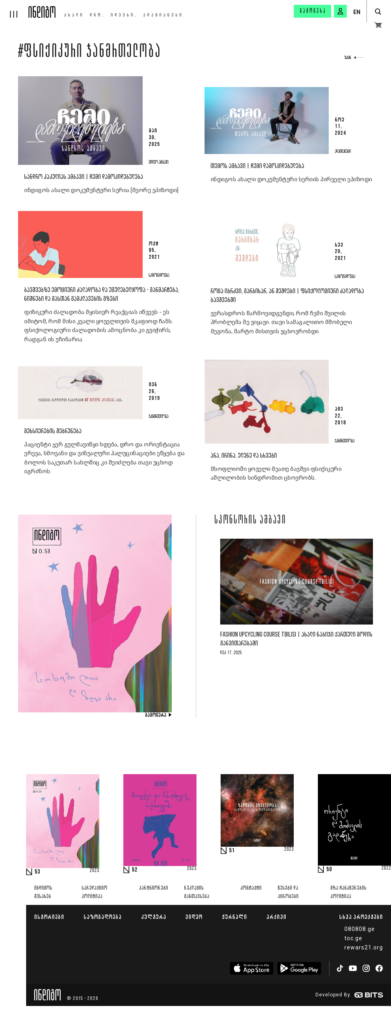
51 (232, 851)
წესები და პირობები (288, 892)
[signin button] (340, 11)
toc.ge (353, 938)
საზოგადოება (103, 917)
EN (356, 12)
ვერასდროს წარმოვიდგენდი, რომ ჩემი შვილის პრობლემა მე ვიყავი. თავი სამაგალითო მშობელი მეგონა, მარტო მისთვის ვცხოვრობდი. (281, 322)
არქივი (276, 917)
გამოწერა (313, 11)
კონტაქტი (251, 888)
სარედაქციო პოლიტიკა (94, 892)
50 (329, 869)
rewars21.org (363, 947)
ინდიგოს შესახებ (43, 892)
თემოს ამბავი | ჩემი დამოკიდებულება (257, 166)
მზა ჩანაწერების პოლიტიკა (348, 892)
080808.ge (359, 929)
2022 (386, 868)
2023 (94, 871)
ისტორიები (49, 917)
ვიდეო (194, 917)
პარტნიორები (153, 888)
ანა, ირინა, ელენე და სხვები (244, 455)
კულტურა (153, 917)
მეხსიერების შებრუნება (53, 431)
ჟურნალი (234, 917)
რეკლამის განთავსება (196, 892)
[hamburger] (14, 9)
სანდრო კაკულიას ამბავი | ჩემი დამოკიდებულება (83, 177)
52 (134, 870)
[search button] (378, 11)
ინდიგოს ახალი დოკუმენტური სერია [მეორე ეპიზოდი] (101, 190)
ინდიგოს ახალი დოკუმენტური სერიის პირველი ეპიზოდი (291, 179)
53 (37, 872)
